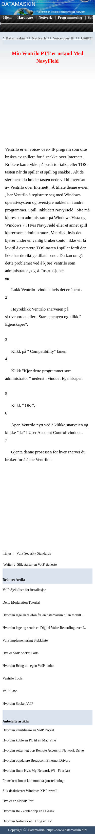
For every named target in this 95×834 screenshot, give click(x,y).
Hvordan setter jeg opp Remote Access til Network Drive (44, 750)
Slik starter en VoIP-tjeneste (37, 564)
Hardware (25, 17)
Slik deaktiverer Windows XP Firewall (30, 791)
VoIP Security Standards (34, 553)
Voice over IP (63, 38)
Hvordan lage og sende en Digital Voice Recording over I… (45, 628)
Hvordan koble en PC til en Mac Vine (30, 740)
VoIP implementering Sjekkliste (26, 640)
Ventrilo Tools (13, 678)
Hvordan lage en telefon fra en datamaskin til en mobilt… (44, 615)
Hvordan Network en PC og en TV (28, 821)
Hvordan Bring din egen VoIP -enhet (29, 666)
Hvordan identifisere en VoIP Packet (29, 730)
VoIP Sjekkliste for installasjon (25, 590)
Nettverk (45, 17)
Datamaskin (15, 38)
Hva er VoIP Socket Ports (21, 653)
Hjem (7, 17)
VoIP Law (10, 691)
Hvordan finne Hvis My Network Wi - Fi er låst (37, 771)
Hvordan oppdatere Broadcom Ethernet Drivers (37, 760)
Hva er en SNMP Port (18, 801)
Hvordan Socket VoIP (18, 704)
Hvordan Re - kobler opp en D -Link (29, 811)
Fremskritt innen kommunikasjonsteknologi (34, 781)
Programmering (70, 17)
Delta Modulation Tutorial (22, 602)
